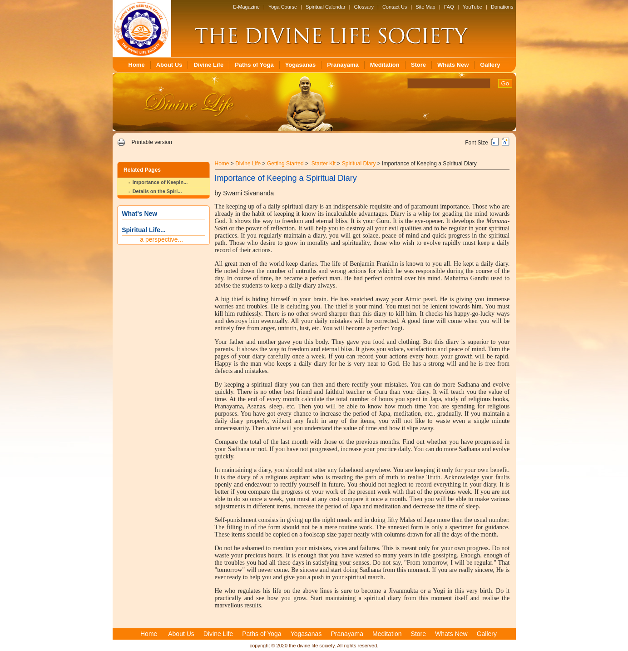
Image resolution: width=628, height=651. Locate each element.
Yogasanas (300, 64)
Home (137, 64)
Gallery (490, 64)
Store (418, 64)
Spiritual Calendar (325, 7)
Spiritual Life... (143, 230)
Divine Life (208, 64)
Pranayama (342, 64)
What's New (139, 213)
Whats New (453, 64)
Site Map (425, 7)
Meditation (385, 64)
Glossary (364, 7)
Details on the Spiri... (157, 191)
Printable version (151, 142)
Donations (502, 7)
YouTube (472, 7)
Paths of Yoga (254, 64)
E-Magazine (246, 7)
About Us (169, 64)
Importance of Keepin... (160, 182)
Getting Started (285, 163)
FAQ (449, 7)
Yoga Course (282, 7)
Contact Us (394, 7)
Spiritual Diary (359, 163)
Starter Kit (324, 163)
